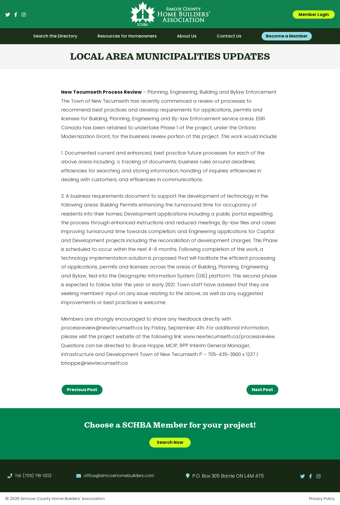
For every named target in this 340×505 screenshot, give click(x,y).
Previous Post (82, 390)
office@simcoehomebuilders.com (119, 476)
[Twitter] (7, 14)
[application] (79, 36)
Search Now (170, 443)
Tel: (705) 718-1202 (33, 476)
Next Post (262, 390)
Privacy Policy (322, 499)
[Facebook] (15, 14)
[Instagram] (23, 14)
